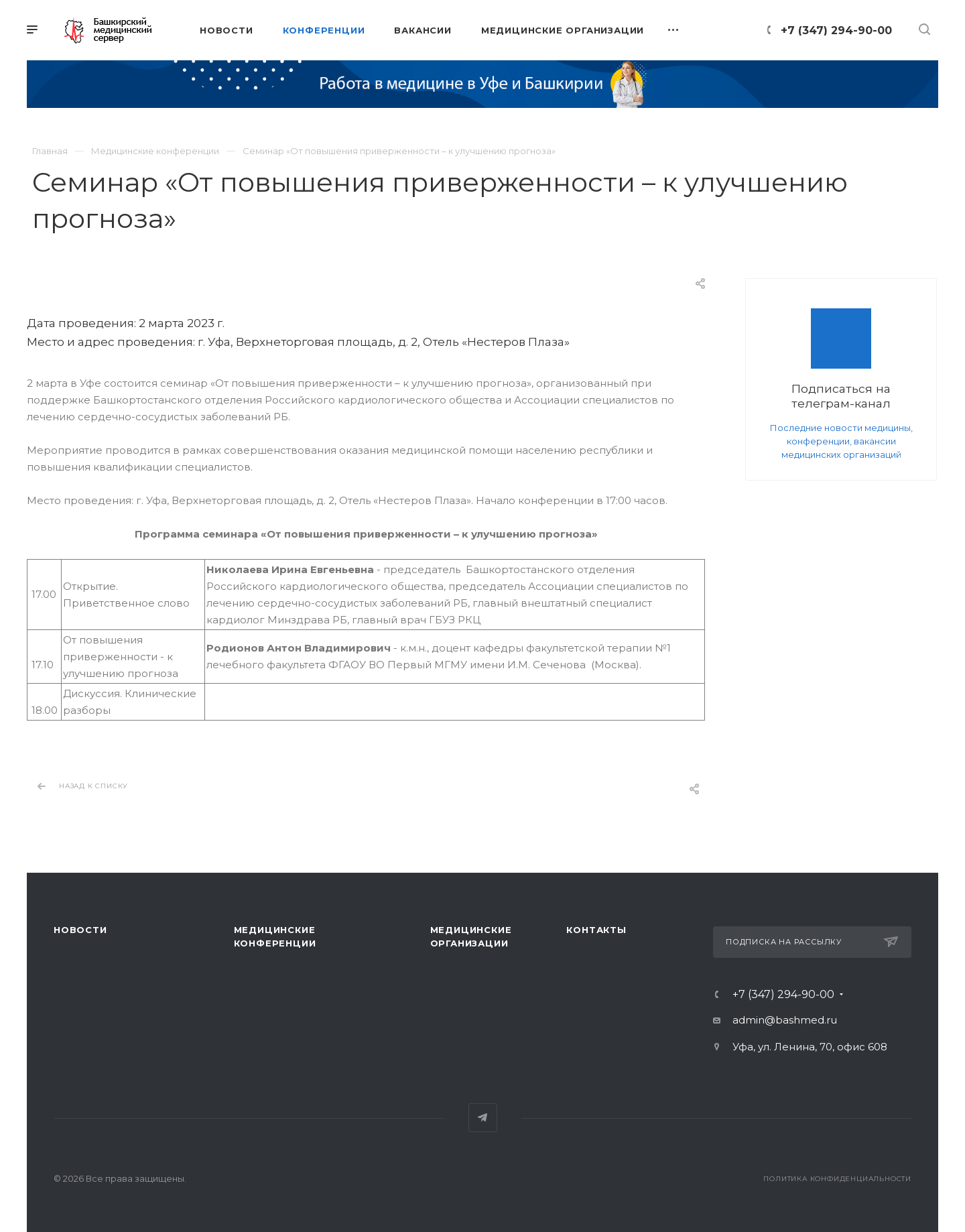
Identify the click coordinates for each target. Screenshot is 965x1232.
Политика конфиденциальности (837, 1178)
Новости (80, 929)
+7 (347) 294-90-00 (836, 30)
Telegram (482, 1117)
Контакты (596, 929)
